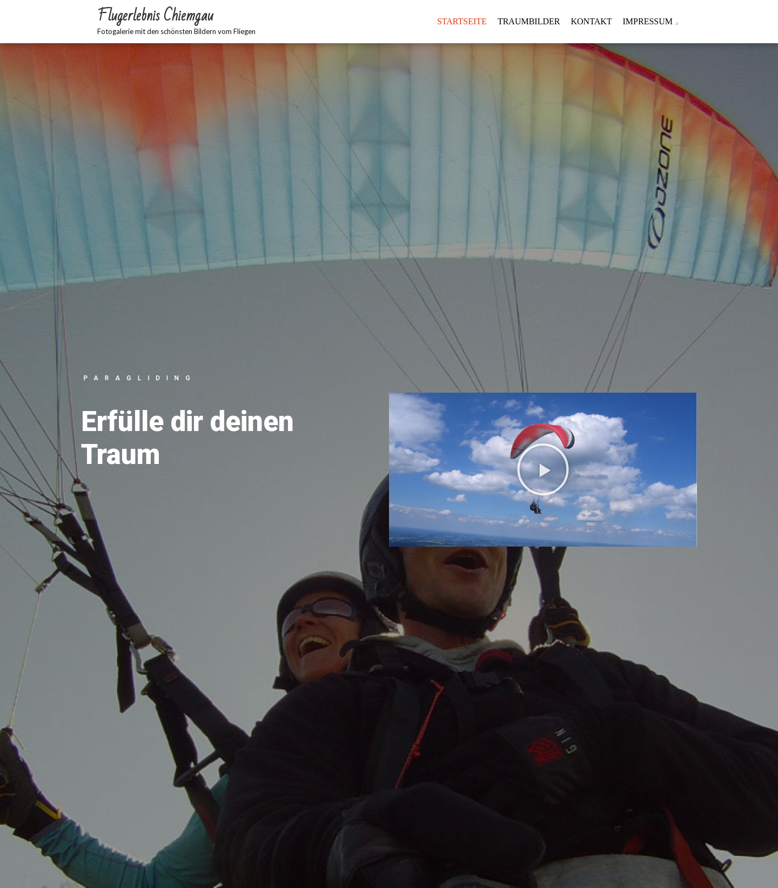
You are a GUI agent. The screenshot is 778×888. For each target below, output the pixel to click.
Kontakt (591, 21)
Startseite (462, 21)
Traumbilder (529, 21)
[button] (543, 469)
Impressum (648, 21)
